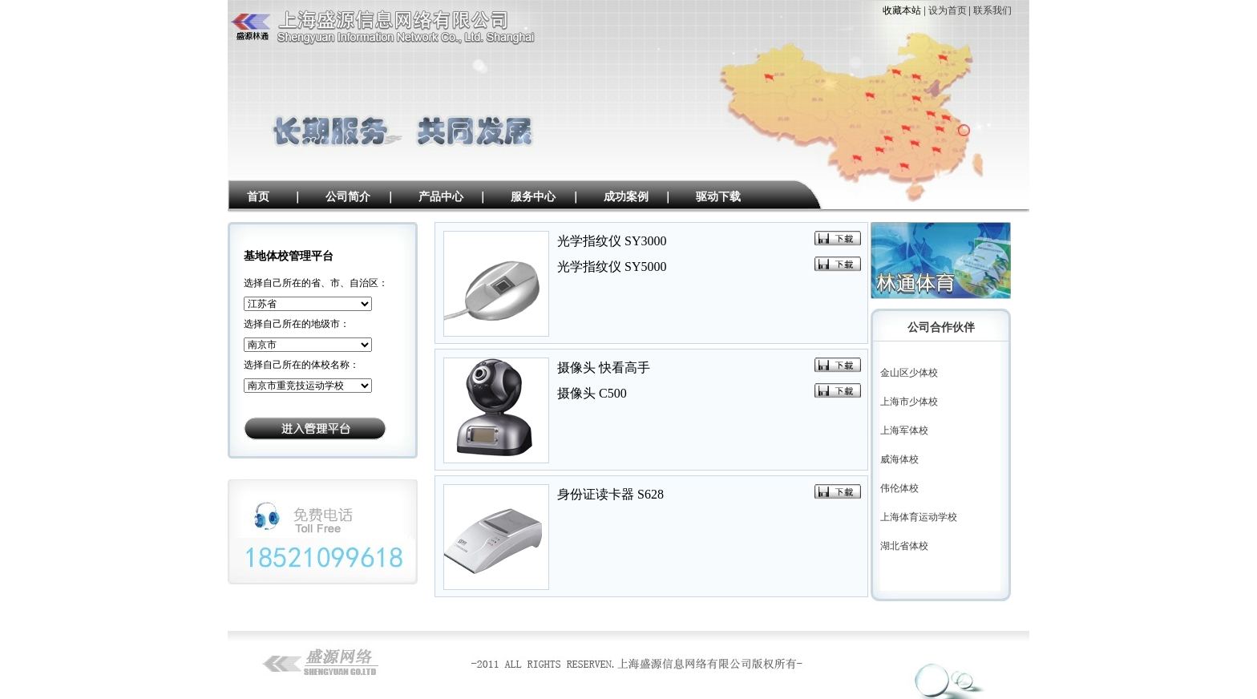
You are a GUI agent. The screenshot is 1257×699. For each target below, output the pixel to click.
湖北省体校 (904, 546)
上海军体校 (904, 430)
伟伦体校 (899, 488)
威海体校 (899, 459)
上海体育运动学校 (918, 517)
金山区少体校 (909, 372)
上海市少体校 (909, 401)
